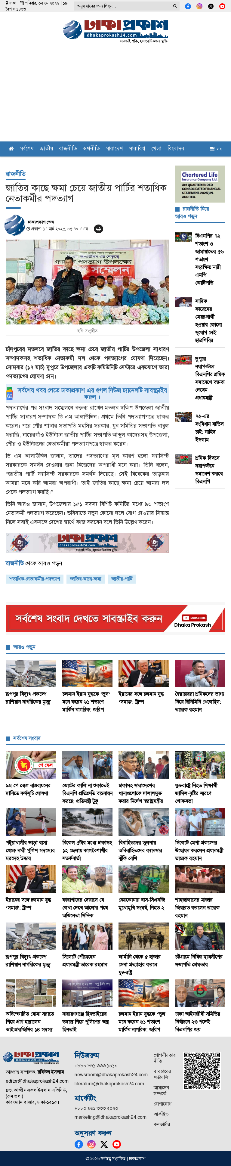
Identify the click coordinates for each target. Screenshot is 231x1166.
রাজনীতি (68, 149)
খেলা (156, 149)
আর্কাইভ (161, 1114)
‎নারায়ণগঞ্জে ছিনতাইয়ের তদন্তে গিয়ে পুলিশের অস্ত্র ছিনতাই (85, 1022)
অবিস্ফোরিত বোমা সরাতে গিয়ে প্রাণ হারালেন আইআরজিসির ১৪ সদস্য (30, 1022)
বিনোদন (176, 149)
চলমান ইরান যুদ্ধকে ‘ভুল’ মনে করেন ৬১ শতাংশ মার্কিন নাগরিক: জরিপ (86, 702)
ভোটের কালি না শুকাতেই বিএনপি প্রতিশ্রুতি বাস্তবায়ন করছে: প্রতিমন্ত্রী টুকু (87, 793)
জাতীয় (46, 149)
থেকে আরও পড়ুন (34, 563)
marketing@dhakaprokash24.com (110, 1117)
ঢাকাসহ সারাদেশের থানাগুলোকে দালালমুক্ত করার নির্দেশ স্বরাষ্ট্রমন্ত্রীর (142, 793)
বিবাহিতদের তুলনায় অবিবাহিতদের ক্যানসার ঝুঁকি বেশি (140, 850)
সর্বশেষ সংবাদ (27, 738)
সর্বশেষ (27, 149)
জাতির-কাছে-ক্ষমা (85, 579)
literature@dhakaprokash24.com (109, 1084)
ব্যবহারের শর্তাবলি (162, 1074)
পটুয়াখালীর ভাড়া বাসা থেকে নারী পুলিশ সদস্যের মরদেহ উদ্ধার (30, 850)
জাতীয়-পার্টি (121, 579)
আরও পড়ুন (24, 647)
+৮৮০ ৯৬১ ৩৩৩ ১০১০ (96, 1065)
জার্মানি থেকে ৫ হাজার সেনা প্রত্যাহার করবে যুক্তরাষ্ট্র (140, 965)
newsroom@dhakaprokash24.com (111, 1074)
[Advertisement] (115, 96)
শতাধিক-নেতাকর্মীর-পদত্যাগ (34, 579)
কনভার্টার (162, 1124)
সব (216, 149)
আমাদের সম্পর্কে (161, 1090)
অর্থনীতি (91, 149)
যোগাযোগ (162, 1104)
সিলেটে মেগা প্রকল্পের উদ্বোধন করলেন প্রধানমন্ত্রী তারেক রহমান (199, 850)
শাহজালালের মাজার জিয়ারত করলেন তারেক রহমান (197, 908)
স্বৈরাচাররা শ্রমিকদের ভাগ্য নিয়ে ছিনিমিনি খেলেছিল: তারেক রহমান (199, 702)
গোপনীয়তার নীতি (165, 1058)
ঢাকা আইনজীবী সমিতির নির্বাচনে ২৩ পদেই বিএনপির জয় (197, 1022)
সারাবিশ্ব (137, 149)
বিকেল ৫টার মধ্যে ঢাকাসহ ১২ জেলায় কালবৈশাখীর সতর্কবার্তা (87, 850)
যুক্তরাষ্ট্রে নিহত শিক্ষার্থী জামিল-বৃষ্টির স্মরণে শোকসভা (196, 793)
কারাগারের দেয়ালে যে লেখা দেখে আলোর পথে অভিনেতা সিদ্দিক (85, 908)
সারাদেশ (114, 149)
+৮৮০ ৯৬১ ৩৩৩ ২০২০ (96, 1108)
